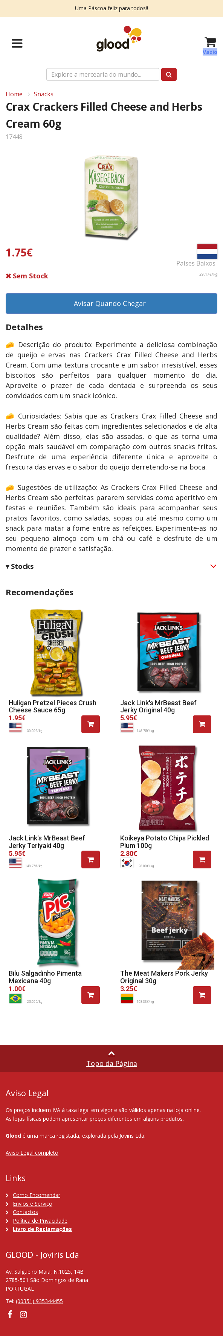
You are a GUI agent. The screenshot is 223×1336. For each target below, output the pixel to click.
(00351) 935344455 (39, 1301)
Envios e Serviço (32, 1203)
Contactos (25, 1212)
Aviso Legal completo (32, 1152)
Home (14, 94)
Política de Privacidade (40, 1220)
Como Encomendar (36, 1195)
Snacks (43, 94)
